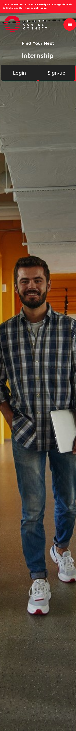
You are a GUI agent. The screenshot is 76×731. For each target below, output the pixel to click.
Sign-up (56, 72)
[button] (69, 24)
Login (19, 72)
